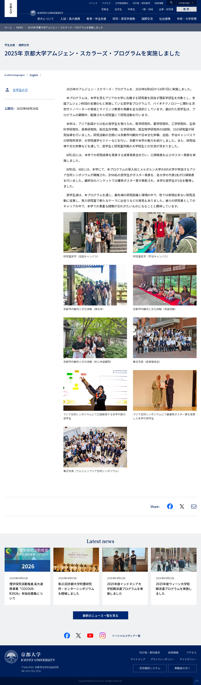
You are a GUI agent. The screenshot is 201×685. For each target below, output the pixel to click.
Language (184, 2)
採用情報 (159, 3)
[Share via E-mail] (194, 506)
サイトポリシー (188, 659)
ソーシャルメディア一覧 (126, 636)
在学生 (118, 9)
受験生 (105, 9)
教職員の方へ (182, 668)
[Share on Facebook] (170, 506)
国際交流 (24, 45)
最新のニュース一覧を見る (100, 615)
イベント (93, 3)
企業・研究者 (166, 9)
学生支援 (10, 45)
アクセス (106, 3)
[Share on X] (182, 506)
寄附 (186, 9)
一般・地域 (147, 9)
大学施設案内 (121, 3)
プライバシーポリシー (162, 659)
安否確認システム (149, 668)
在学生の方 (20, 90)
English (34, 75)
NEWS (19, 27)
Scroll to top (197, 681)
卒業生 (131, 9)
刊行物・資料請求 (141, 3)
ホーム (8, 27)
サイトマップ (138, 659)
